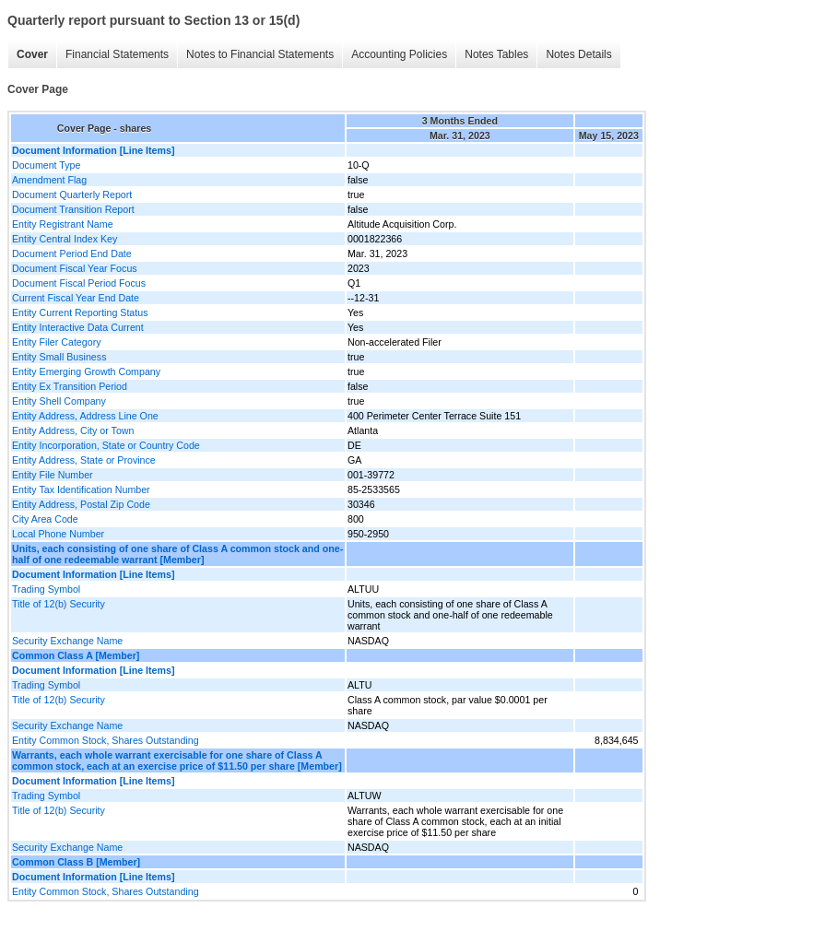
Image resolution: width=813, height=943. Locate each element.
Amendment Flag (49, 179)
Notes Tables (496, 54)
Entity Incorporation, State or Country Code (106, 445)
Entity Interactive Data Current (78, 327)
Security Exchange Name (67, 640)
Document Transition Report (73, 209)
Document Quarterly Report (72, 194)
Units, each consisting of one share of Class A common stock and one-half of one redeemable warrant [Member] (177, 554)
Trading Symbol (46, 589)
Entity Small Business (59, 356)
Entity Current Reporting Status (79, 312)
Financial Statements (117, 54)
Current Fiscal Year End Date (75, 297)
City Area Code (45, 519)
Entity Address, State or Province (84, 460)
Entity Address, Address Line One (85, 415)
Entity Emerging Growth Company (86, 371)
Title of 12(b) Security (58, 603)
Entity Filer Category (56, 342)
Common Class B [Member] (76, 861)
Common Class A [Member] (75, 655)
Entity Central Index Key (64, 238)
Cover (32, 54)
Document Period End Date (72, 253)
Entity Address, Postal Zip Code (81, 504)
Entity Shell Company (59, 401)
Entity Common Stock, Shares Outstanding (105, 740)
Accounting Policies (399, 54)
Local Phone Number (58, 533)
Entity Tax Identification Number (81, 489)
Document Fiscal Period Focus (79, 283)
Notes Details (578, 54)
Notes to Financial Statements (260, 54)
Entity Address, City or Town (73, 430)
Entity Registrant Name (62, 224)
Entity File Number (52, 474)
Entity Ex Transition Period (69, 386)
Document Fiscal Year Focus (74, 268)
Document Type (46, 165)
